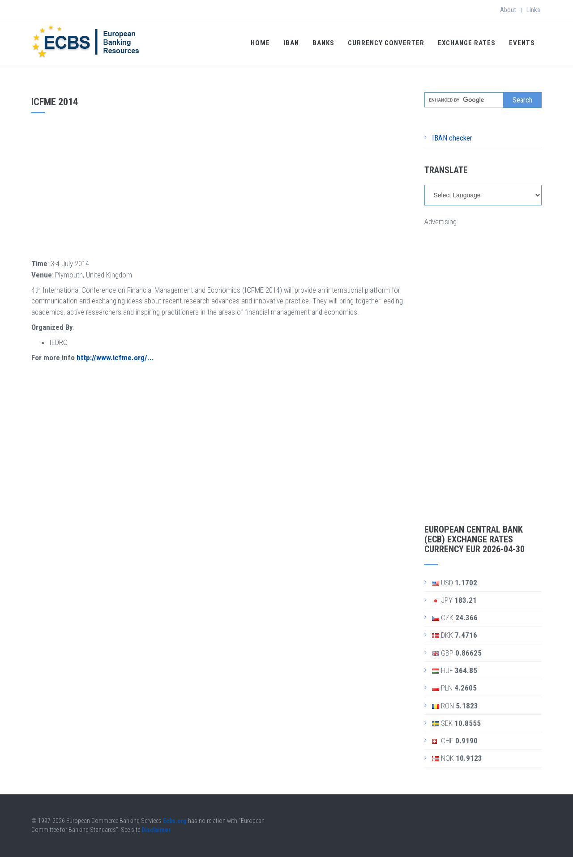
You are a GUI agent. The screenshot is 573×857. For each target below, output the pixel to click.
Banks (323, 43)
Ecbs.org (175, 820)
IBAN (291, 43)
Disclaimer (156, 829)
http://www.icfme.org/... (115, 357)
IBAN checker (452, 137)
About (508, 10)
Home (260, 43)
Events (522, 43)
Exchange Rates (467, 43)
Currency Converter (386, 43)
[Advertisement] (221, 184)
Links (533, 10)
